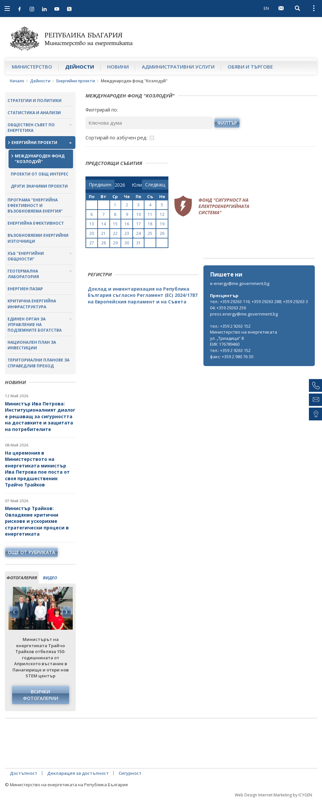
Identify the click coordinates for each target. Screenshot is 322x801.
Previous (14, 612)
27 (91, 243)
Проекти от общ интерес (39, 174)
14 (103, 224)
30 (126, 243)
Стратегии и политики (35, 100)
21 (103, 233)
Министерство (32, 66)
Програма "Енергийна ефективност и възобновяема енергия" (35, 205)
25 (150, 233)
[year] (120, 185)
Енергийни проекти (75, 81)
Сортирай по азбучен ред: (116, 137)
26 (162, 233)
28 (103, 243)
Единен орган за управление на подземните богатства (35, 324)
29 (115, 243)
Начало (17, 81)
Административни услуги (178, 66)
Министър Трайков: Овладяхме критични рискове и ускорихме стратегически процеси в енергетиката (37, 521)
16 (126, 224)
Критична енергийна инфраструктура (32, 303)
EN (266, 8)
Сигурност (130, 773)
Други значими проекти (39, 186)
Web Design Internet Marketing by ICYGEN (273, 795)
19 (162, 224)
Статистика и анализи (34, 112)
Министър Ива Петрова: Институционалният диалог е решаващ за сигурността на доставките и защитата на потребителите (40, 416)
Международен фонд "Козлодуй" (40, 158)
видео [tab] (50, 578)
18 (150, 224)
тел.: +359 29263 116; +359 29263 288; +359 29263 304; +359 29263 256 (259, 304)
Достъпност (23, 773)
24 (138, 233)
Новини (118, 66)
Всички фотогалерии (40, 694)
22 (115, 233)
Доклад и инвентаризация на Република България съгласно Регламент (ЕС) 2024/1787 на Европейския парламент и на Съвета (143, 295)
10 (138, 214)
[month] (137, 185)
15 (115, 224)
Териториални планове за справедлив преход (38, 362)
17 (138, 224)
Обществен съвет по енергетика (31, 127)
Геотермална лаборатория (23, 273)
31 (138, 243)
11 (150, 214)
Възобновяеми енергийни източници (38, 238)
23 (126, 233)
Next (66, 612)
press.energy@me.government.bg (244, 314)
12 (162, 214)
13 (91, 224)
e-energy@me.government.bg (239, 283)
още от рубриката (31, 552)
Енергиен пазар (25, 289)
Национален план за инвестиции (32, 345)
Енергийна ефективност (36, 223)
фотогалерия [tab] (22, 578)
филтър (227, 123)
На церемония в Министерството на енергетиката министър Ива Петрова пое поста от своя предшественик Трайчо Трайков (37, 469)
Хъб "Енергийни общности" (26, 256)
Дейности (79, 66)
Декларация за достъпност (78, 773)
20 (91, 233)
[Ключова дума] (149, 122)
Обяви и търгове (250, 66)
